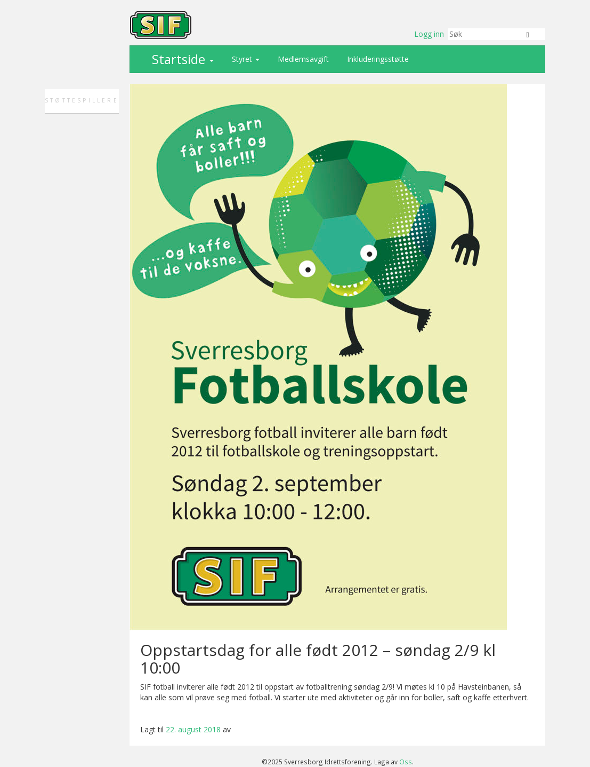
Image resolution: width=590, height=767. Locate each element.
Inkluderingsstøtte (377, 59)
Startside (181, 59)
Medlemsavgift (302, 59)
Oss (405, 761)
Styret (245, 59)
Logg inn (429, 34)
